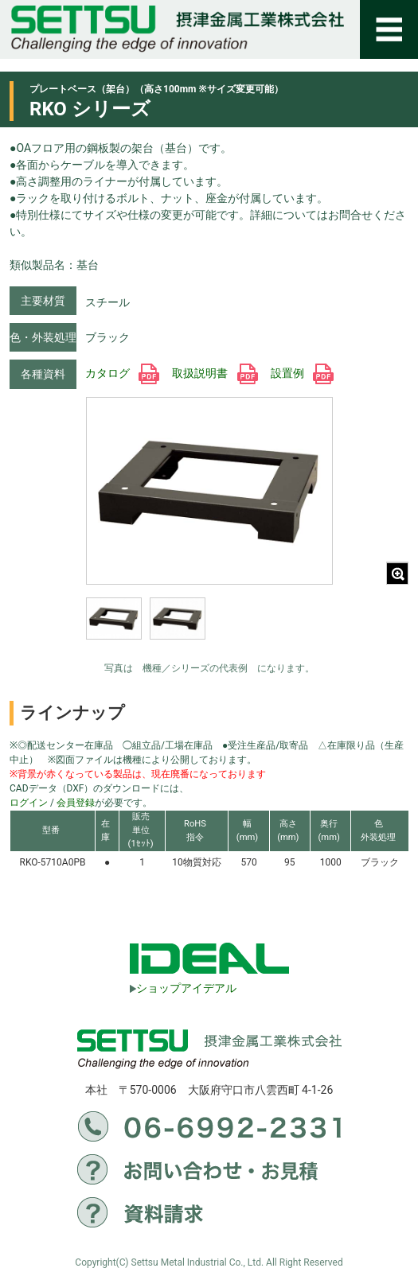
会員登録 (76, 802)
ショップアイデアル (183, 988)
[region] (209, 629)
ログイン (29, 802)
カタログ (122, 373)
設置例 (302, 373)
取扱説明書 (214, 373)
